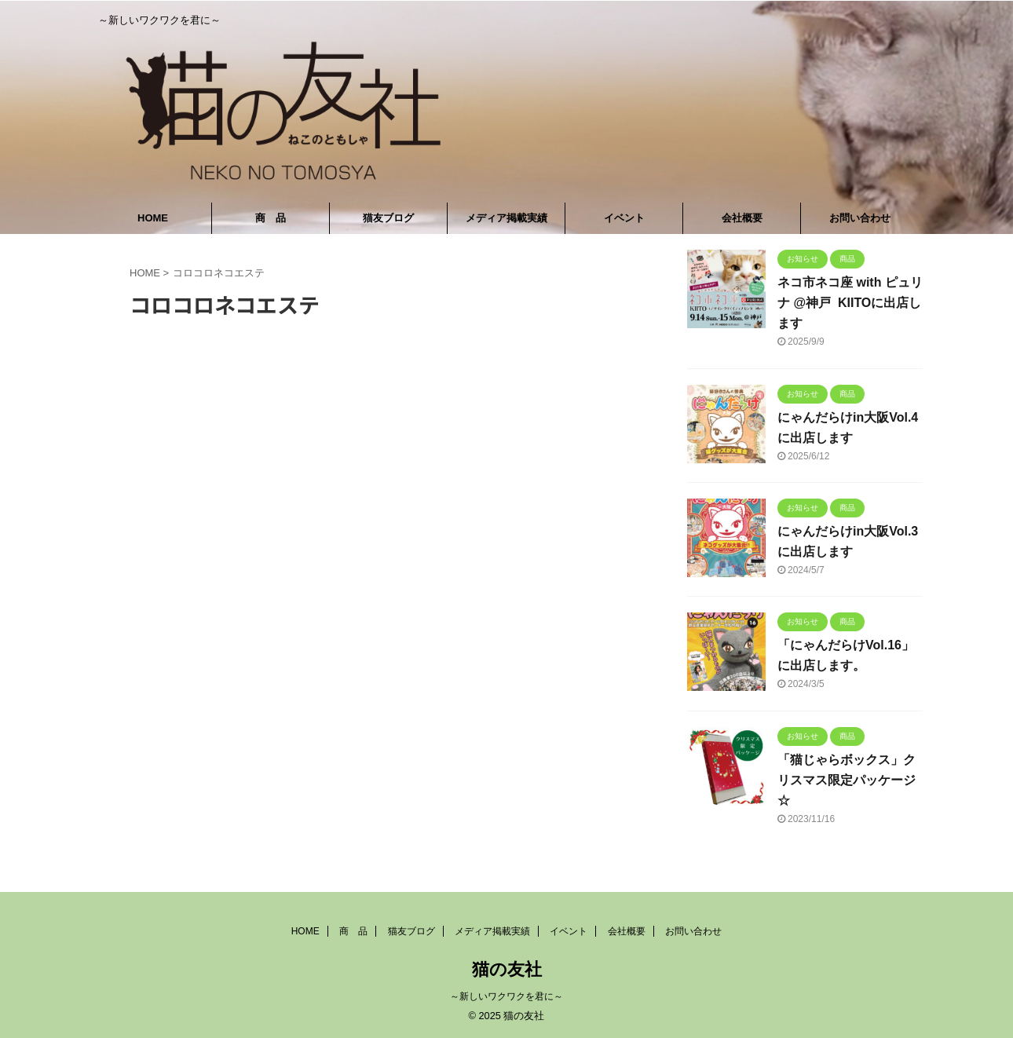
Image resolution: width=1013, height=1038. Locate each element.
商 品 (270, 218)
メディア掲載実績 (506, 218)
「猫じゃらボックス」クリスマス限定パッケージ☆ (846, 780)
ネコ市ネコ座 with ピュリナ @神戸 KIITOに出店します (850, 303)
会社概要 (742, 218)
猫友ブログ (388, 218)
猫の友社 (507, 969)
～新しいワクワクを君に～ (506, 996)
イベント (624, 218)
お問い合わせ (859, 218)
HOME (152, 218)
